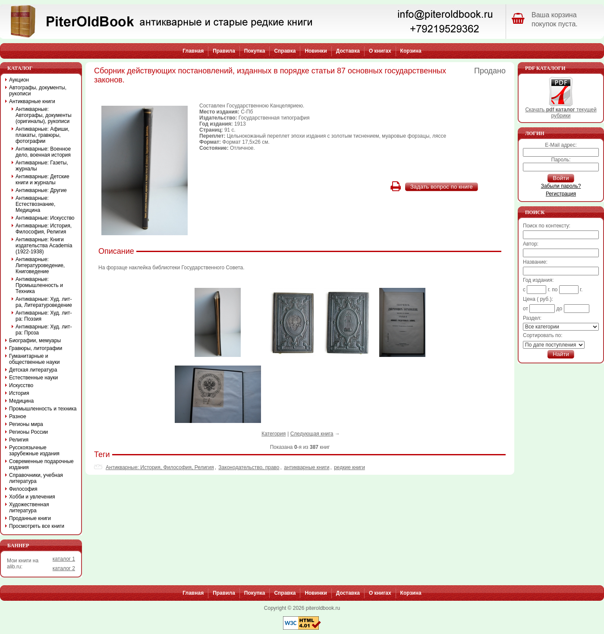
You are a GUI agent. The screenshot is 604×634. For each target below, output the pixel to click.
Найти (561, 354)
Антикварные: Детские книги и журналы (42, 179)
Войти (561, 178)
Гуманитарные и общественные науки (34, 359)
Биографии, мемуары (35, 341)
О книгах (380, 51)
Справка (285, 51)
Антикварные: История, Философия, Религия (160, 467)
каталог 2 (64, 568)
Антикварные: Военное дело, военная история (43, 152)
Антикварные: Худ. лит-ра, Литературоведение (44, 302)
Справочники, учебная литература (36, 478)
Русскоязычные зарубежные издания (34, 451)
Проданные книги (30, 518)
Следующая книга (311, 434)
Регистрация (561, 194)
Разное (17, 416)
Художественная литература (29, 508)
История (19, 393)
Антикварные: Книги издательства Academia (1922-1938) (44, 246)
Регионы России (28, 432)
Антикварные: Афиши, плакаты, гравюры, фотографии (42, 135)
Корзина (411, 51)
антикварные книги (306, 467)
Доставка (348, 51)
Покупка (254, 51)
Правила (224, 51)
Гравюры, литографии (35, 348)
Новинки (316, 51)
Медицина (21, 401)
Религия (18, 440)
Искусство (21, 385)
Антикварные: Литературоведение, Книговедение (40, 265)
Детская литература (33, 370)
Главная (193, 51)
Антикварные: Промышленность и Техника (39, 285)
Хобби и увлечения (32, 497)
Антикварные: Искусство (45, 218)
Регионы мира (26, 424)
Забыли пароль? (561, 186)
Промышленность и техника (43, 409)
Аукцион (19, 80)
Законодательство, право (248, 467)
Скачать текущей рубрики (560, 110)
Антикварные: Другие (41, 190)
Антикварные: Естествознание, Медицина (35, 204)
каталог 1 (64, 559)
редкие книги (349, 467)
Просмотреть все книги (36, 526)
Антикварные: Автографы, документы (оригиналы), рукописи (44, 115)
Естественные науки (33, 378)
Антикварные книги (32, 101)
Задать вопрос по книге (441, 186)
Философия (23, 489)
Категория (273, 434)
